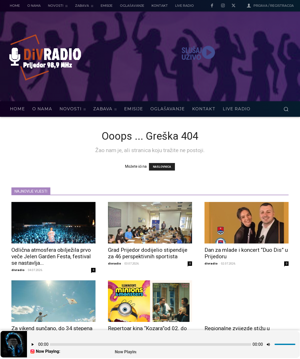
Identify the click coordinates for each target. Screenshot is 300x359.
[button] (286, 109)
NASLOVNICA (162, 166)
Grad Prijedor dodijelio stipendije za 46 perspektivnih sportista (147, 253)
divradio (17, 270)
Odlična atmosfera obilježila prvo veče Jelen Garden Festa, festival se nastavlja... (51, 256)
